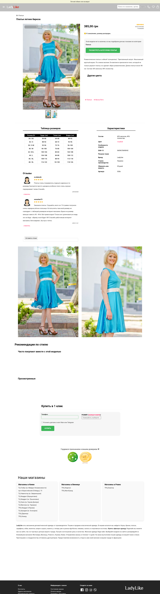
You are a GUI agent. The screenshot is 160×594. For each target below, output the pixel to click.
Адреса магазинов (24, 591)
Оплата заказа (56, 591)
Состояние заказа (57, 589)
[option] (48, 114)
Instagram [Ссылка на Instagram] (86, 590)
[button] (4, 7)
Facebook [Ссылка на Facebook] (82, 590)
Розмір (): (91, 415)
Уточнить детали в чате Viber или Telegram (57, 422)
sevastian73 (38, 199)
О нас (20, 585)
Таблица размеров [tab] (51, 128)
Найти (143, 7)
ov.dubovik (38, 177)
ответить (27, 194)
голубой (120, 142)
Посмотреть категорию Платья (103, 50)
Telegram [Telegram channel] (91, 590)
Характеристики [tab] (116, 128)
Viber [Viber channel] (95, 590)
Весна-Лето (99, 100)
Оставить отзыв (31, 238)
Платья (88, 45)
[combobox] (131, 7)
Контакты (21, 589)
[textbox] (128, 7)
